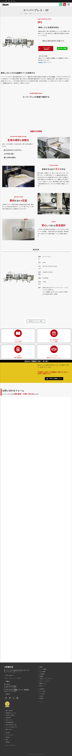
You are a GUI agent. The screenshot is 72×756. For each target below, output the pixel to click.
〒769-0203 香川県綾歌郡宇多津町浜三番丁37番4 (16, 670)
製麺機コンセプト (43, 683)
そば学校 (41, 696)
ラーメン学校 (42, 691)
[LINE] (60, 4)
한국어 (19, 678)
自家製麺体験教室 (10, 722)
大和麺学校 (41, 689)
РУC (15, 678)
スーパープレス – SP (47, 13)
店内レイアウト (9, 720)
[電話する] (64, 4)
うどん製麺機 (42, 671)
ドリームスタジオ (10, 735)
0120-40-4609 (9, 689)
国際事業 (8, 742)
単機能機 (41, 676)
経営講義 (41, 698)
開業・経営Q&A (9, 729)
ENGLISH (6, 678)
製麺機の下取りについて (45, 62)
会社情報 (8, 732)
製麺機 (40, 667)
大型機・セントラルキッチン (45, 678)
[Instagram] (13, 698)
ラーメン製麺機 (42, 669)
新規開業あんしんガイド (11, 713)
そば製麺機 (41, 674)
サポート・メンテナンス (44, 681)
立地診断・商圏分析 (10, 715)
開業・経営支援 (9, 710)
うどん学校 (41, 693)
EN (6, 1)
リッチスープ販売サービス (11, 727)
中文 (11, 678)
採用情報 (8, 737)
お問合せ (7, 684)
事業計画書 (8, 717)
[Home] (21, 13)
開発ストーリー (42, 685)
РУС (14, 1)
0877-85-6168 (9, 671)
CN (8, 1)
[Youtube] (17, 698)
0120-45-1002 (9, 686)
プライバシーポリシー (10, 745)
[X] (6, 698)
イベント (41, 701)
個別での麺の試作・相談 (11, 724)
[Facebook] (9, 698)
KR (11, 1)
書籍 (7, 739)
